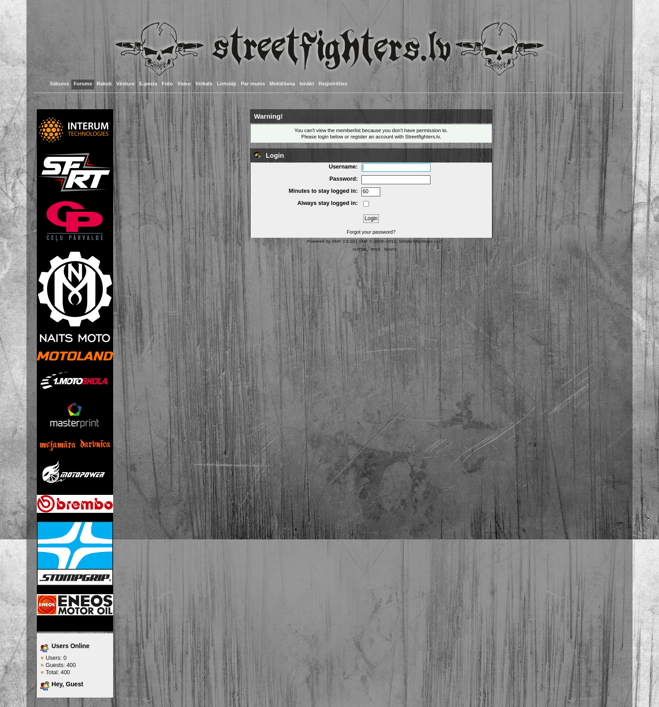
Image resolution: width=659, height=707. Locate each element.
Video (184, 83)
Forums (83, 83)
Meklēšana (282, 83)
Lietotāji (226, 83)
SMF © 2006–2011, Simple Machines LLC (400, 241)
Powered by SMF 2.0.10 (331, 241)
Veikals (203, 83)
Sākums (59, 83)
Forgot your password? (371, 232)
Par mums (253, 83)
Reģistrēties (333, 83)
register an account (372, 136)
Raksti (104, 83)
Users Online (71, 646)
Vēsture (125, 83)
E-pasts (148, 83)
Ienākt (306, 83)
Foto (167, 83)
